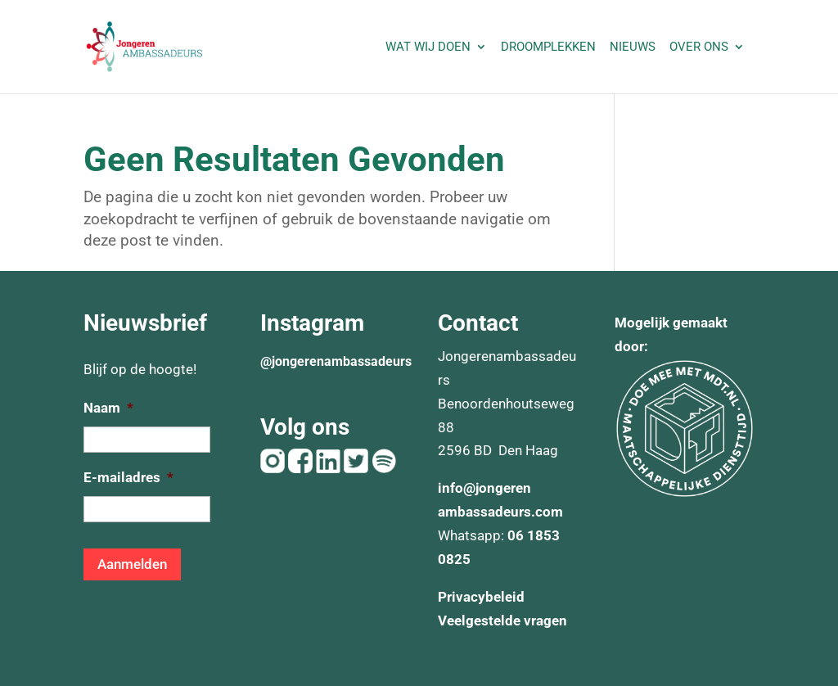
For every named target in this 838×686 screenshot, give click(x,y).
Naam (108, 407)
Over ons (698, 47)
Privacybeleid (481, 597)
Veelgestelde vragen (502, 620)
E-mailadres (128, 477)
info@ (456, 488)
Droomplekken (548, 47)
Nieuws (633, 47)
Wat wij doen (428, 47)
